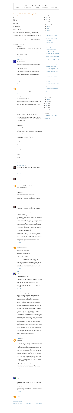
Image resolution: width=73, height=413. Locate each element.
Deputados (48, 44)
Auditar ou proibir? (49, 42)
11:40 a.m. (19, 391)
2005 (47, 109)
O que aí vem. (49, 78)
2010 (47, 19)
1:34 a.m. (19, 288)
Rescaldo (48, 45)
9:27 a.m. (19, 335)
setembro (48, 28)
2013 (47, 13)
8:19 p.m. (19, 189)
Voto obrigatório (49, 91)
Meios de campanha (50, 86)
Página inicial (28, 403)
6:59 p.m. (19, 107)
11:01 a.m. (19, 372)
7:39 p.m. (19, 173)
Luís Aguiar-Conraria (20, 165)
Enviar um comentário (17, 401)
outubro (48, 26)
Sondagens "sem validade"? (51, 79)
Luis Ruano (19, 183)
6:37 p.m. (19, 56)
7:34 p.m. (19, 146)
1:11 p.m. (19, 398)
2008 (47, 103)
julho (48, 32)
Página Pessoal (47, 118)
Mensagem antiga (39, 403)
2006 (47, 107)
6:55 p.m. (19, 83)
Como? (47, 62)
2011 (47, 17)
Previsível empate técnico (51, 49)
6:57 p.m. (19, 93)
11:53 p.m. (19, 268)
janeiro (48, 101)
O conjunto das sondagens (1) (51, 66)
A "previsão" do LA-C (50, 51)
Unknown (18, 245)
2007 (47, 105)
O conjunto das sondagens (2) (51, 64)
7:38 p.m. (19, 162)
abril (48, 95)
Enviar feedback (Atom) (22, 406)
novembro (49, 24)
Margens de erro (36, 6)
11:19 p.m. (19, 242)
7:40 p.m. (19, 180)
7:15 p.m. (19, 122)
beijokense (18, 59)
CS (17, 86)
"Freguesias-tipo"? (49, 40)
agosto (48, 30)
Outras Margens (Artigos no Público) (51, 115)
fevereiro (48, 99)
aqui (14, 36)
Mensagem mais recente (17, 403)
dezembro (49, 22)
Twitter (45, 116)
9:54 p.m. (19, 201)
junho (48, 33)
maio (48, 94)
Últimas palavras (49, 47)
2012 (47, 15)
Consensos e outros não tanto (51, 38)
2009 (47, 21)
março (48, 97)
